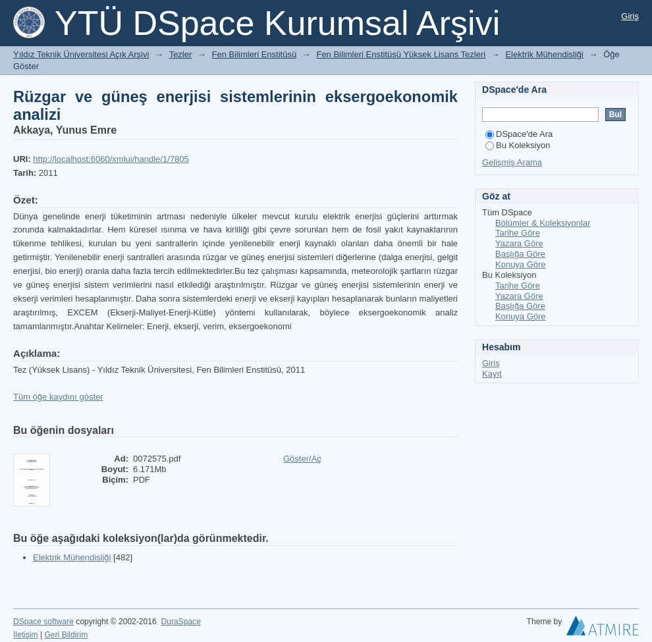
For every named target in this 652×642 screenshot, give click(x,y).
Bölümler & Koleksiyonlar (543, 223)
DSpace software (43, 621)
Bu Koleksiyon (517, 145)
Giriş (630, 16)
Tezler (180, 54)
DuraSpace (180, 621)
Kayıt (492, 374)
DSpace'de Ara (519, 134)
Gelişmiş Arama (512, 162)
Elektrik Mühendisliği (544, 54)
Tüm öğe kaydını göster (58, 397)
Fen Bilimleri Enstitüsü (254, 54)
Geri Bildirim (66, 634)
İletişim (25, 634)
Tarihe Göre (517, 233)
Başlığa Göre (520, 254)
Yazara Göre (519, 243)
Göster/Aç (302, 459)
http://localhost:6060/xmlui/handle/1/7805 (110, 159)
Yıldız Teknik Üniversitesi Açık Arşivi (81, 54)
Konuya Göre (520, 264)
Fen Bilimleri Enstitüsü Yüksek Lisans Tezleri (400, 54)
